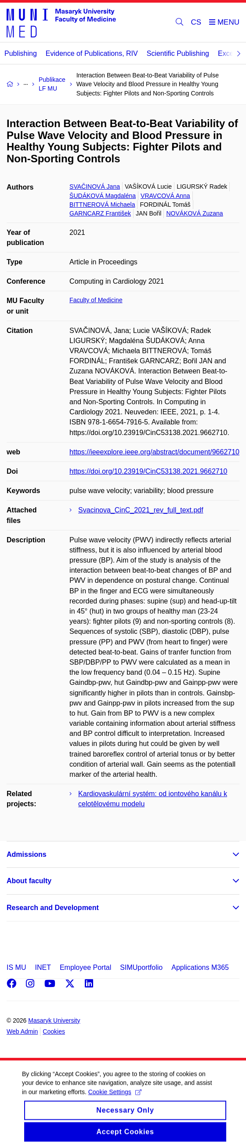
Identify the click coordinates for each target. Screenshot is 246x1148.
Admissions (27, 854)
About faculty (29, 881)
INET (43, 967)
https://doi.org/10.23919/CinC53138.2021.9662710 (148, 471)
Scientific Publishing (178, 53)
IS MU (16, 967)
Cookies (54, 1031)
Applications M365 (200, 967)
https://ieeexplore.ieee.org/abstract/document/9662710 (154, 452)
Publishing (20, 53)
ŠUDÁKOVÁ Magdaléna (102, 195)
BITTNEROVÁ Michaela (102, 204)
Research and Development (53, 907)
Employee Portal (85, 967)
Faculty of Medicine (96, 299)
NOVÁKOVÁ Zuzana (194, 213)
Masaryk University (54, 1020)
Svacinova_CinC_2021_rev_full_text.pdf (140, 510)
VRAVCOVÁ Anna (165, 195)
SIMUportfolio (141, 967)
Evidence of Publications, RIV (92, 53)
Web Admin (22, 1031)
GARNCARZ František (100, 213)
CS (196, 22)
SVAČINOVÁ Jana (94, 186)
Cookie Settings (114, 1100)
